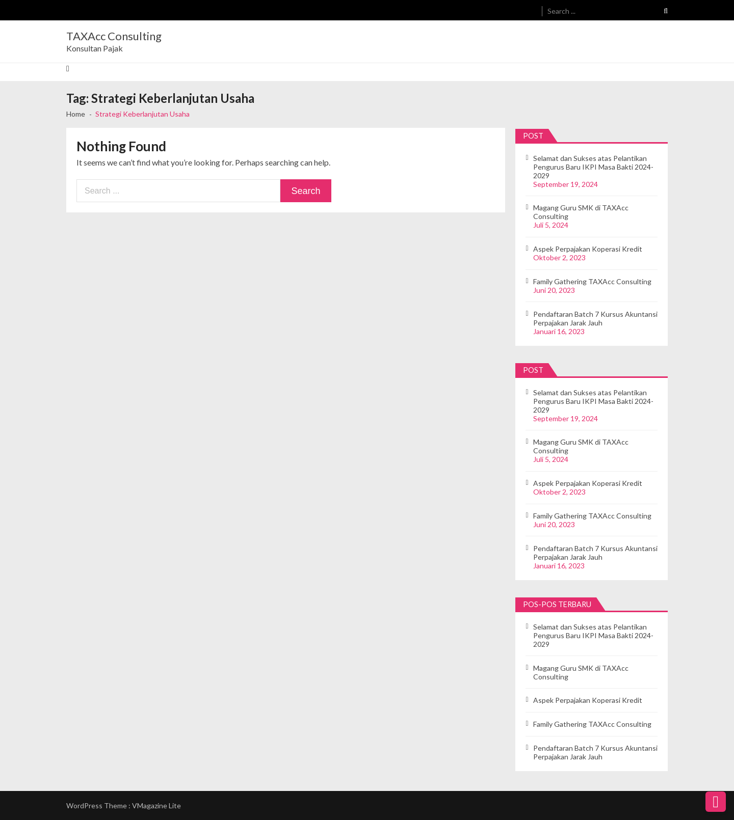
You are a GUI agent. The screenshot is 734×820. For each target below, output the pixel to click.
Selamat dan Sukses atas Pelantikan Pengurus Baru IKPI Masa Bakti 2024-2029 (593, 167)
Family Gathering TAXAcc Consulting (592, 281)
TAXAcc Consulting (114, 36)
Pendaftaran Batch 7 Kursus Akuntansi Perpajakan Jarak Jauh (595, 318)
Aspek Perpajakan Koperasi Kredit (587, 248)
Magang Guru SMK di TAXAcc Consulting (580, 212)
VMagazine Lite (156, 805)
